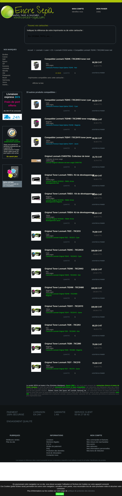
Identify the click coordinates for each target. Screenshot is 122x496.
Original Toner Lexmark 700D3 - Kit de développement (70, 194)
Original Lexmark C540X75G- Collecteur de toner (67, 156)
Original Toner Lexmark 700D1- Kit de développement (69, 175)
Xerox (4, 82)
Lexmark (5, 68)
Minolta (5, 71)
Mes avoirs (91, 444)
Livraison (49, 440)
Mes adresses (92, 446)
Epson (4, 61)
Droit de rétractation (53, 453)
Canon (4, 57)
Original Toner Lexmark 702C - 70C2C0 (63, 231)
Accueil (30, 50)
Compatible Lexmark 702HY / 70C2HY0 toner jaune (68, 137)
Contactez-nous (52, 455)
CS (52, 50)
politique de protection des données (81, 491)
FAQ (48, 449)
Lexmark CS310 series (63, 50)
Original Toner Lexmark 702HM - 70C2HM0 (64, 287)
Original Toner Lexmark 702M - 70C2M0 (63, 344)
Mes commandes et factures (97, 440)
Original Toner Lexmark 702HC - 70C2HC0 (64, 250)
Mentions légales (52, 442)
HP (3, 64)
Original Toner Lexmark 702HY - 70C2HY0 (64, 306)
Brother (5, 55)
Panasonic (6, 75)
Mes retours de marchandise (97, 442)
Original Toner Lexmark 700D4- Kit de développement (69, 212)
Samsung (6, 80)
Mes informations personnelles (98, 448)
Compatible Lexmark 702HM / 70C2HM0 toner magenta (70, 119)
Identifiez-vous (77, 12)
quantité (66, 110)
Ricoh (4, 78)
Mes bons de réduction (95, 451)
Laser (47, 50)
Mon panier (101, 9)
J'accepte (59, 494)
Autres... (5, 85)
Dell (3, 59)
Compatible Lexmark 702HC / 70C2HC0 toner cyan (68, 100)
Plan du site (10, 442)
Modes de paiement (53, 446)
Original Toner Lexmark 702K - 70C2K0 (63, 325)
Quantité (66, 73)
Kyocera (5, 66)
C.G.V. (48, 444)
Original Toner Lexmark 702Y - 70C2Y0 (62, 362)
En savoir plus (12, 156)
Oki (3, 73)
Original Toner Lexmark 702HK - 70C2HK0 (64, 269)
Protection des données (55, 451)
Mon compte (78, 9)
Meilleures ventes (12, 440)
